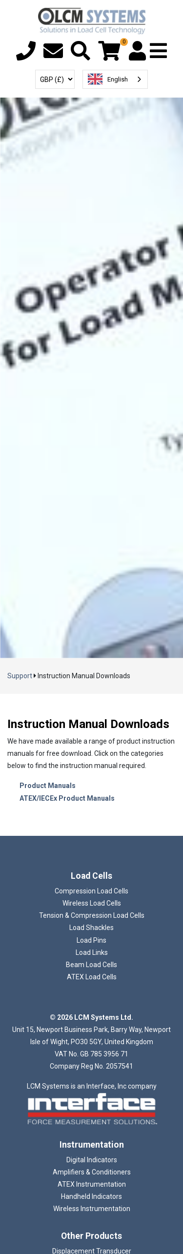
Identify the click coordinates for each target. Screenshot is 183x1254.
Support (19, 676)
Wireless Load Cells (91, 903)
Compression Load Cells (91, 891)
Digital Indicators (91, 1160)
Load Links (92, 952)
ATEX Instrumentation (92, 1184)
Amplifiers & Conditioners (92, 1172)
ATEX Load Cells (92, 977)
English (108, 79)
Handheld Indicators (91, 1196)
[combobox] (115, 79)
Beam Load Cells (91, 965)
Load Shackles (91, 927)
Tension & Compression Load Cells (91, 915)
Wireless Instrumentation (91, 1209)
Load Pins (91, 940)
